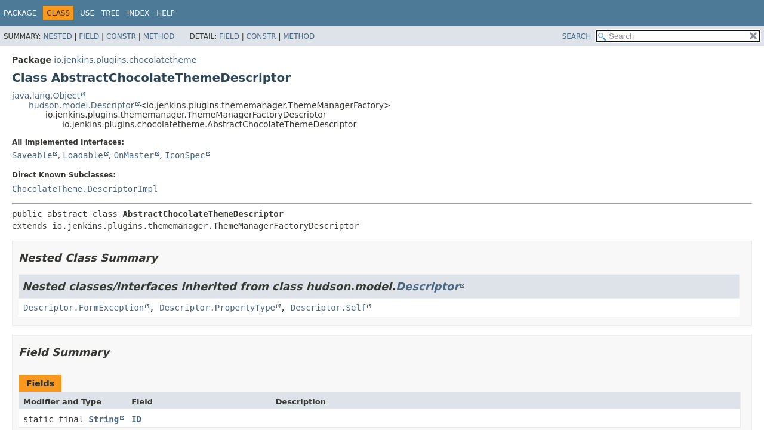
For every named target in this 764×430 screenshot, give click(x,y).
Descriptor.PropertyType (217, 307)
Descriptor (427, 286)
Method (159, 36)
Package (20, 13)
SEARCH (577, 36)
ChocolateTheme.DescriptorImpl (85, 189)
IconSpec (185, 155)
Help (165, 13)
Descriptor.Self (328, 307)
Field (89, 36)
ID (136, 419)
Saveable (32, 155)
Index (138, 13)
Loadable (83, 155)
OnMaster (134, 155)
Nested (57, 36)
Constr (121, 36)
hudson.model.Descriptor (81, 105)
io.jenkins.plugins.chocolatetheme (125, 59)
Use (87, 13)
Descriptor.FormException (83, 307)
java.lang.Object (46, 95)
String (104, 419)
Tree (110, 13)
